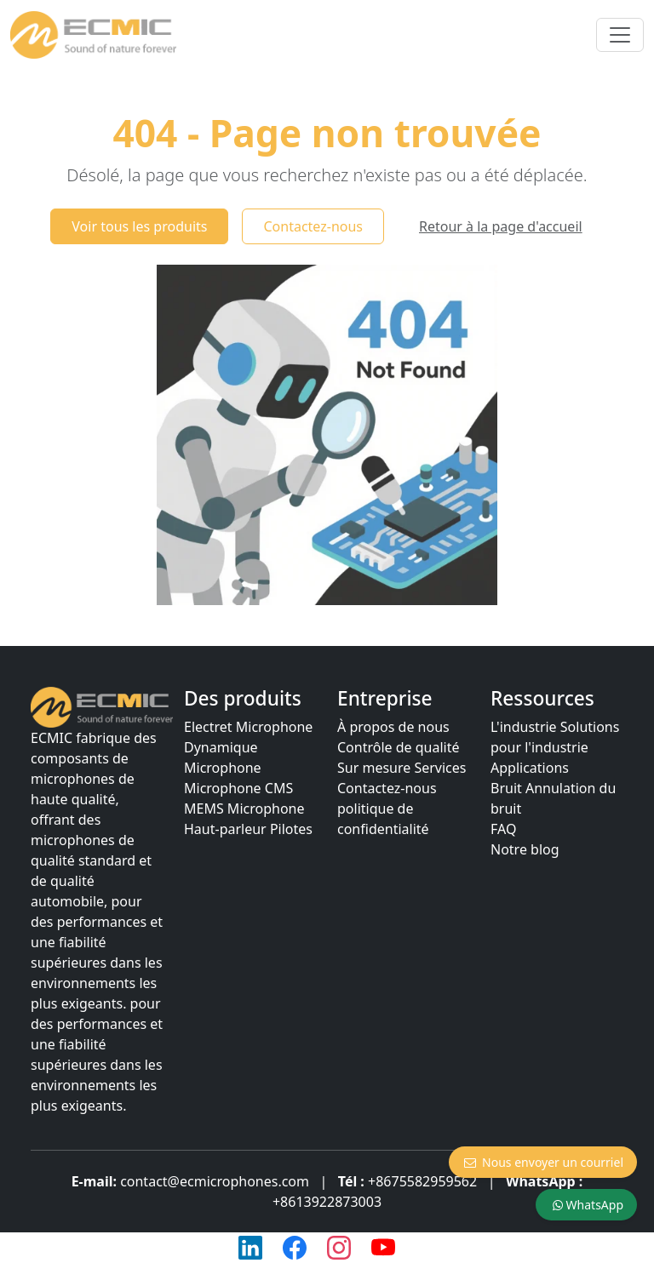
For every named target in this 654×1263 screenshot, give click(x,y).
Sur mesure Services (402, 767)
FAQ (503, 829)
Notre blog (524, 849)
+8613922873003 (327, 1201)
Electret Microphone (248, 726)
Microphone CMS (238, 788)
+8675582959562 (422, 1181)
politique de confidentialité (383, 818)
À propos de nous (393, 726)
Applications (529, 767)
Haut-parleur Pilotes (248, 829)
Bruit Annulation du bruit (553, 798)
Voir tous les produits (139, 226)
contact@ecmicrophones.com (214, 1181)
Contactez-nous (313, 226)
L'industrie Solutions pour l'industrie (554, 737)
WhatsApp (586, 1205)
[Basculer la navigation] (620, 35)
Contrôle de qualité (398, 747)
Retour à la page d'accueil (500, 226)
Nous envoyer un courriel (542, 1162)
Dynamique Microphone (222, 757)
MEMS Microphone (244, 808)
